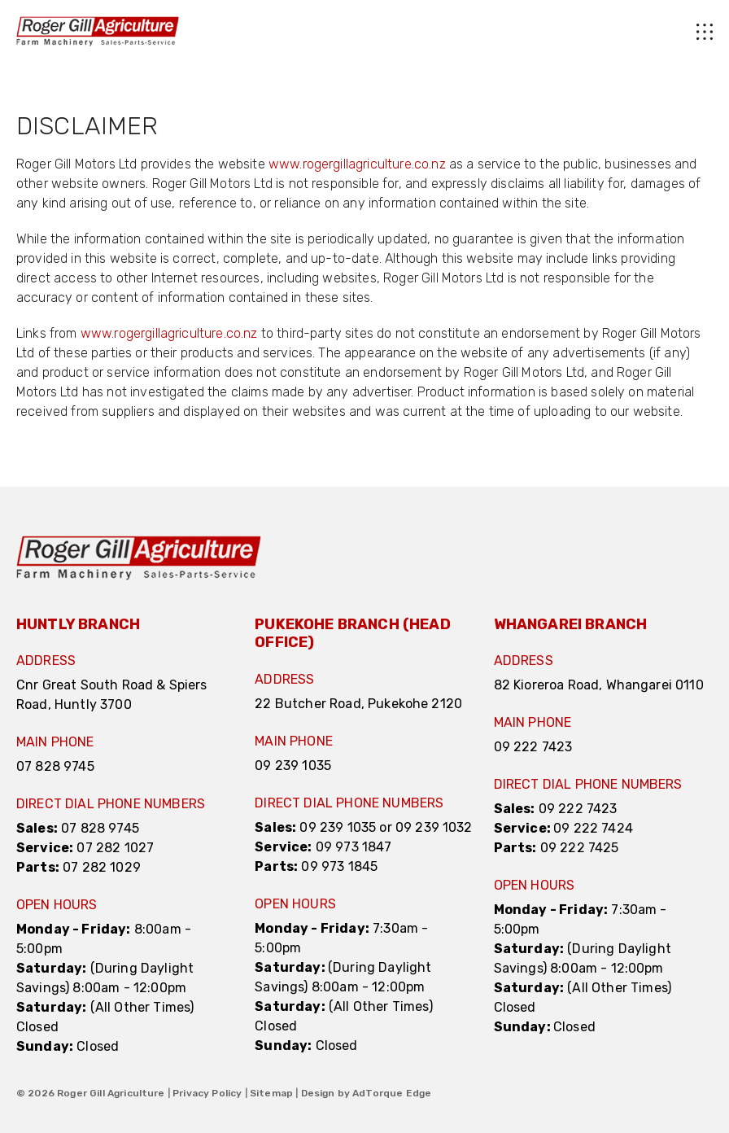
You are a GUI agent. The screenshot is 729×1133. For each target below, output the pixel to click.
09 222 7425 (579, 847)
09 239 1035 (293, 765)
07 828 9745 (55, 766)
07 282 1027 (115, 847)
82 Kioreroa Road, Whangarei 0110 (599, 685)
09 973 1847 (354, 847)
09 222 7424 (593, 828)
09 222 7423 (533, 747)
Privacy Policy (207, 1093)
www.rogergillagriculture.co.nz (357, 164)
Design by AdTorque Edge (366, 1093)
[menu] (446, 32)
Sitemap (271, 1093)
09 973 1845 (339, 866)
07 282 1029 (102, 867)
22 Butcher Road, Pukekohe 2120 (358, 703)
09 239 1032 (434, 827)
